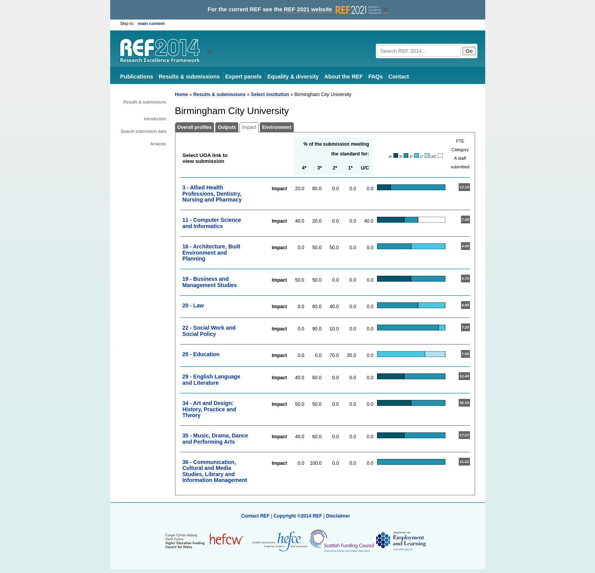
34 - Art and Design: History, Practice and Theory (209, 409)
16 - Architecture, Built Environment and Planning (211, 252)
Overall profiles (194, 127)
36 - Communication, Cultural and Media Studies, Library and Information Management (214, 471)
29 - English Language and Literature (211, 379)
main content (151, 23)
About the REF (343, 76)
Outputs (227, 127)
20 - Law (193, 305)
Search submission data (143, 131)
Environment (276, 127)
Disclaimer (338, 516)
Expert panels (243, 76)
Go (469, 51)
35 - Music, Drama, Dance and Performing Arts (215, 438)
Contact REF (255, 516)
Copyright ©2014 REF (298, 516)
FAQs (375, 76)
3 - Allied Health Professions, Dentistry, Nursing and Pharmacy (212, 193)
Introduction (155, 118)
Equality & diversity (293, 76)
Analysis (158, 143)
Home (181, 94)
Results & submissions (189, 76)
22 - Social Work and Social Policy (209, 331)
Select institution (270, 94)
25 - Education (201, 354)
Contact (398, 76)
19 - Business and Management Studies (209, 282)
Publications (137, 76)
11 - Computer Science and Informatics (211, 223)
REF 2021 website (333, 9)
